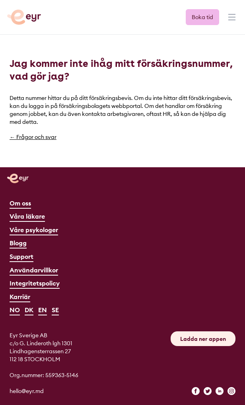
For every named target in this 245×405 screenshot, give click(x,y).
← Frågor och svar (33, 137)
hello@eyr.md (27, 391)
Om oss (20, 203)
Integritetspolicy (35, 283)
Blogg (18, 243)
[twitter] (207, 391)
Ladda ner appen (203, 338)
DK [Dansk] (29, 310)
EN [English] (42, 310)
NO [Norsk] (15, 310)
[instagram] (231, 391)
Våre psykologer (34, 230)
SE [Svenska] (55, 310)
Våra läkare (27, 216)
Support (21, 256)
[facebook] (195, 391)
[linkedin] (219, 391)
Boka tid (202, 17)
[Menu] (231, 21)
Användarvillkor (34, 270)
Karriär (20, 297)
